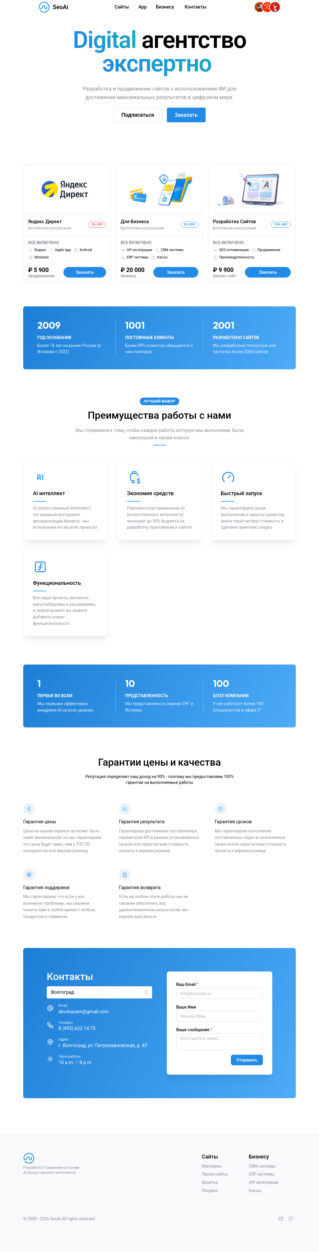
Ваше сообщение (194, 1029)
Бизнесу (165, 7)
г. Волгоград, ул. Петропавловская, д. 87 (102, 1045)
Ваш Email (187, 984)
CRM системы (262, 1166)
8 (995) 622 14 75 (76, 1028)
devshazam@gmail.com (83, 1011)
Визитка (210, 1182)
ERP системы (261, 1174)
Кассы (255, 1190)
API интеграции (263, 1182)
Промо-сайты (215, 1174)
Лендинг (210, 1190)
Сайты (122, 7)
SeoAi (60, 7)
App (142, 7)
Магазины (211, 1166)
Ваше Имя (186, 1007)
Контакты (195, 7)
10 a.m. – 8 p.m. (75, 1062)
